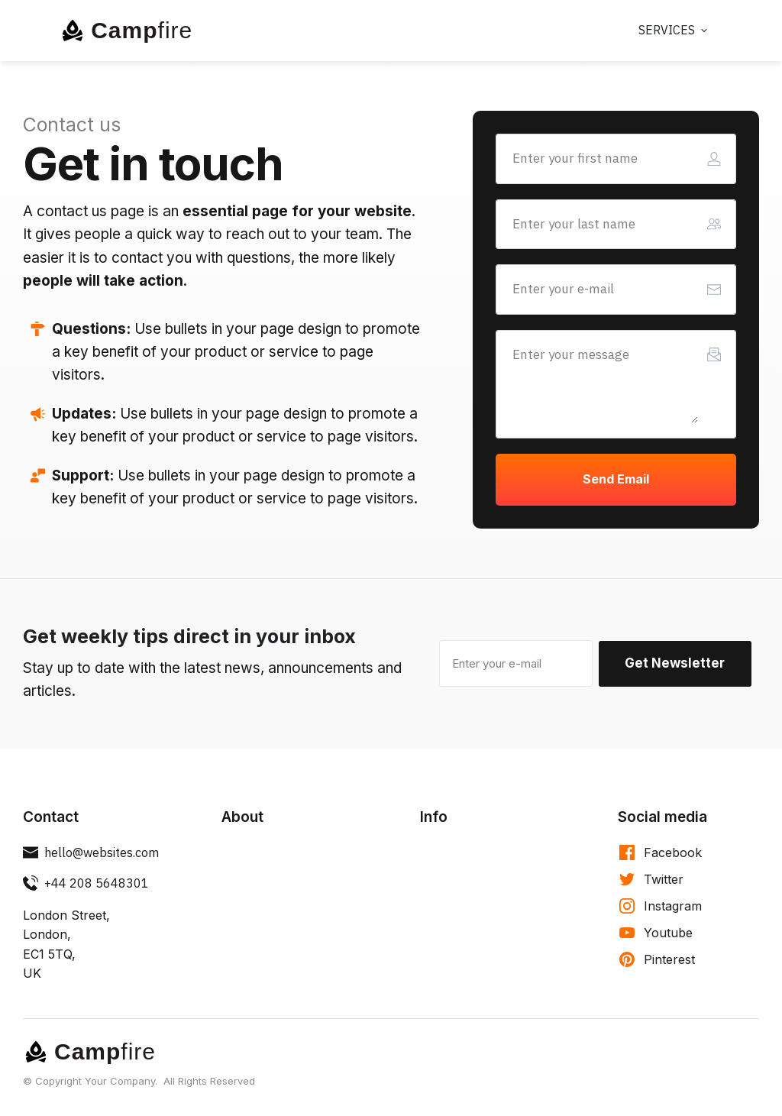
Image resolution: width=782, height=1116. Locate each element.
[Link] (674, 30)
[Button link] (616, 480)
